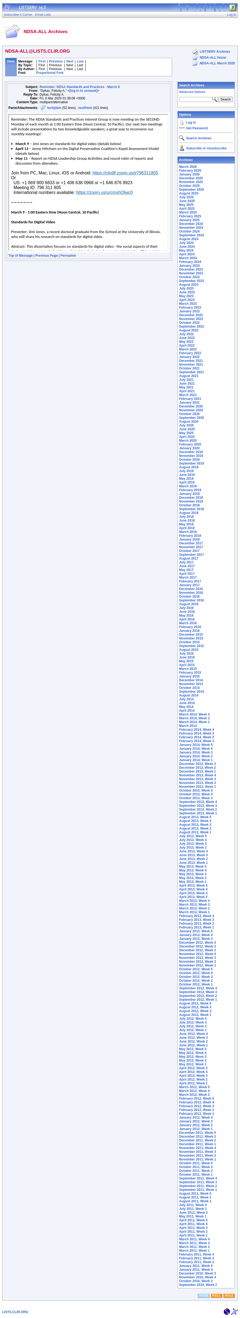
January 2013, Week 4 (196, 935)
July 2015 (186, 653)
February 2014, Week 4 (196, 730)
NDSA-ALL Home (213, 57)
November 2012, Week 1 (197, 965)
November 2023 (191, 273)
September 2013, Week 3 (198, 806)
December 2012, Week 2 (197, 950)
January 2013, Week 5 (196, 931)
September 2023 (191, 281)
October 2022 (189, 323)
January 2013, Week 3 (196, 939)
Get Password (197, 128)
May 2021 (186, 387)
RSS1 (216, 1296)
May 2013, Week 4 (192, 870)
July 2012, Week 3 (193, 1022)
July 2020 (186, 425)
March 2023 (188, 304)
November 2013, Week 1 (197, 787)
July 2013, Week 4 (193, 840)
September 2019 (191, 463)
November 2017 (191, 547)
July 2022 (186, 334)
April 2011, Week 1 (193, 1235)
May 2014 (186, 707)
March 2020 (188, 441)
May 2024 (186, 250)
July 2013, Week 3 (193, 844)
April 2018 (186, 528)
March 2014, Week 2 (194, 718)
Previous (56, 61)
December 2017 (191, 543)
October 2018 (189, 505)
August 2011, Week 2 (195, 1197)
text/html (85, 108)
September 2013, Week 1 (198, 813)
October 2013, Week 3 (196, 798)
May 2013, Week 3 (192, 874)
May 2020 (186, 433)
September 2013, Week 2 (198, 809)
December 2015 (191, 634)
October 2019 (189, 460)
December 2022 (191, 315)
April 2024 (186, 254)
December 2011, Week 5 (197, 1133)
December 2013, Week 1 (197, 771)
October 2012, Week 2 (196, 981)
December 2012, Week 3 (197, 946)
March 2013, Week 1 (194, 912)
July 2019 (186, 471)
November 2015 (191, 638)
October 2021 (189, 368)
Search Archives (192, 85)
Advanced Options (192, 91)
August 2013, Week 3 (195, 825)
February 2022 (190, 353)
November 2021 (191, 364)
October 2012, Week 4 (196, 973)
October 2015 (189, 642)
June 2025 (187, 201)
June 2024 (187, 247)
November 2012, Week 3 (197, 958)
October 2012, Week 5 (196, 969)
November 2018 (191, 501)
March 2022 (188, 349)
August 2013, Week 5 (195, 817)
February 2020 (190, 444)
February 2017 (190, 581)
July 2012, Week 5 (193, 1019)
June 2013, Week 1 (193, 863)
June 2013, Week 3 (193, 855)
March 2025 (188, 212)
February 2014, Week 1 (196, 741)
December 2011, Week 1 (197, 1144)
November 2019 (191, 456)
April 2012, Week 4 (193, 1072)
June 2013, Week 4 (193, 851)
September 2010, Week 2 (198, 1285)
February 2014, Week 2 (196, 737)
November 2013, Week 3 (197, 779)
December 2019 (191, 452)
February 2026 (190, 170)
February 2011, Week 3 (196, 1258)
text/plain (54, 108)
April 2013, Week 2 (193, 897)
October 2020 (189, 414)
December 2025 (191, 178)
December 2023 (191, 269)
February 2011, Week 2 (196, 1262)
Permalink (68, 256)
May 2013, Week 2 (192, 878)
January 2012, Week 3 (196, 1121)
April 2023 (186, 300)
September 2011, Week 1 (198, 1190)
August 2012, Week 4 (195, 1007)
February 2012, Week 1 (196, 1114)
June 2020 (187, 429)
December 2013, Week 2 (197, 768)
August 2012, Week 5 (195, 1003)
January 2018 (189, 539)
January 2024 (189, 266)
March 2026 (188, 167)
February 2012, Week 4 (196, 1102)
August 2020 (188, 421)
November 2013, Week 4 (197, 775)
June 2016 (187, 612)
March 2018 (188, 532)
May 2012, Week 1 (192, 1064)
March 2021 (188, 395)
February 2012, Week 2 (196, 1110)
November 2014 (191, 684)
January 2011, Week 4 (196, 1270)
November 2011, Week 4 (197, 1148)
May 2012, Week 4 (192, 1053)
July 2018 (186, 517)
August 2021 (188, 376)
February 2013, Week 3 (196, 920)
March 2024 (188, 258)
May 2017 (186, 570)
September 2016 (191, 600)
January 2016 (189, 631)
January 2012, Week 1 (196, 1129)
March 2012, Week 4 (194, 1091)
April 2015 (186, 665)
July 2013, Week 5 (193, 836)
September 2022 (191, 326)
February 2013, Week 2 (196, 923)
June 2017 (187, 566)
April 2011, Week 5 (193, 1220)
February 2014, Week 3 (196, 733)
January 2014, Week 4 (196, 749)
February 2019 (190, 490)
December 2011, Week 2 (197, 1140)
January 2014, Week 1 (196, 760)
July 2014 (186, 699)
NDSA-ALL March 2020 (217, 63)
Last (80, 61)
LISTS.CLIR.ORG (15, 1312)
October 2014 (189, 688)
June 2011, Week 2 (193, 1213)
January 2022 (189, 357)
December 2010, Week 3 (197, 1273)
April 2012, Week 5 (193, 1068)
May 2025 (186, 205)
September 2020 (191, 418)
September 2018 (191, 509)
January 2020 (189, 448)
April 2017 (186, 574)
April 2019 (186, 482)
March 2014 (188, 726)
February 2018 (190, 536)
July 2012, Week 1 (193, 1030)
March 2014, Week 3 (194, 714)
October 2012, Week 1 (196, 984)
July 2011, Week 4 (193, 1205)
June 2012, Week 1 (193, 1045)
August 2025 (188, 193)
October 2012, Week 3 (196, 977)
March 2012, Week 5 (194, 1087)
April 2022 (186, 345)
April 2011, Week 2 (193, 1232)
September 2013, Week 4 (198, 802)
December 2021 (191, 361)
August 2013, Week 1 (195, 832)
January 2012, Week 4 (196, 1117)
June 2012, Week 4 (193, 1034)
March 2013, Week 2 (194, 908)
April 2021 (186, 391)
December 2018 (191, 498)
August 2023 (188, 285)
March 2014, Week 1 (194, 722)
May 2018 (186, 524)
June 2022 (187, 338)
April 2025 (186, 209)
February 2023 (190, 307)
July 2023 (186, 288)
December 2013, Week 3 (197, 764)
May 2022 (186, 342)
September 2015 (191, 646)
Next (69, 61)
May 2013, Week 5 (192, 866)
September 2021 (191, 372)
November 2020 (191, 410)
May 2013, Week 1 (192, 882)
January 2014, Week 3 (196, 752)
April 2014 (186, 711)
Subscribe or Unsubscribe (206, 148)
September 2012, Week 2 (198, 996)
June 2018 (187, 520)
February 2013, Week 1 (196, 927)
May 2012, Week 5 (192, 1049)
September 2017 (191, 555)
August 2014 (188, 695)
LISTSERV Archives (215, 52)
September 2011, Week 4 (198, 1178)
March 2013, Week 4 (194, 901)
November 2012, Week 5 (197, 954)
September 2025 (191, 190)
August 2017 (188, 558)
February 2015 (190, 672)
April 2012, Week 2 (193, 1079)
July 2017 (186, 562)
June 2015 (187, 657)
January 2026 (189, 174)
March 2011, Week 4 (194, 1239)
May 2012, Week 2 (192, 1060)
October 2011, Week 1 (196, 1174)
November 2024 (191, 228)
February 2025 (190, 216)
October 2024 (189, 231)
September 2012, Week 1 (198, 1000)
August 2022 (188, 330)
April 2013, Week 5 (193, 885)
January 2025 (189, 220)
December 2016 (191, 589)
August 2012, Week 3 (195, 1011)
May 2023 (186, 296)
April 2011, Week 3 (193, 1228)
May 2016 (186, 615)
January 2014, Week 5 (196, 745)
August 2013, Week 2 (195, 828)
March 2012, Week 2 (194, 1095)
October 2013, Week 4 (196, 794)
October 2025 (189, 186)
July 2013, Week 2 (193, 847)
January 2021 (189, 402)
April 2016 (186, 619)
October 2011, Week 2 (196, 1171)
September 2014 (191, 691)
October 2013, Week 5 (196, 790)
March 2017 (188, 577)
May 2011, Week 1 (192, 1216)
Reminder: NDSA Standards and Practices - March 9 (80, 87)
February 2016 (190, 627)
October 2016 (189, 596)
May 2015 (186, 661)
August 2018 (188, 513)
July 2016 (186, 608)
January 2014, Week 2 (196, 756)
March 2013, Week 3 (194, 904)
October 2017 (189, 551)
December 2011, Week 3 (197, 1136)
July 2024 (186, 243)
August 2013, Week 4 (195, 821)
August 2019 (188, 467)
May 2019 (186, 479)
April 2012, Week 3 (193, 1076)
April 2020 (186, 437)
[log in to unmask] (83, 91)
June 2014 (187, 703)
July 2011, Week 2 (193, 1209)
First (42, 61)
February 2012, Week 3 (196, 1106)
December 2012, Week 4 (197, 942)
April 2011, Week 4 (193, 1224)
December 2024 (191, 224)
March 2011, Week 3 (194, 1243)
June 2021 (187, 383)
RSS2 (229, 1296)
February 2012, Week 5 (196, 1098)
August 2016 (188, 604)
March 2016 (188, 623)
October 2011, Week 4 (196, 1163)
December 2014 (191, 680)
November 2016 (191, 593)
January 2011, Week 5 (196, 1266)
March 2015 (188, 669)
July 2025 (186, 197)
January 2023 (189, 311)
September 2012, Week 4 (198, 988)
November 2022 (191, 319)
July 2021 (186, 380)
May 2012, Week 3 (192, 1057)
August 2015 (188, 650)
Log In (191, 122)
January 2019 (189, 494)
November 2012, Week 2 (197, 962)
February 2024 (190, 262)
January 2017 (189, 585)
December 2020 (191, 406)
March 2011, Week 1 (194, 1251)
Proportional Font (50, 73)
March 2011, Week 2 (194, 1247)
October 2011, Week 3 (196, 1167)
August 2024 (188, 239)
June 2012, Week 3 (193, 1038)
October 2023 (189, 277)
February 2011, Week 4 (196, 1254)
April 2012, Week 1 (193, 1083)
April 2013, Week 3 (193, 893)
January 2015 (189, 676)
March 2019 (188, 486)
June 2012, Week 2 (193, 1041)
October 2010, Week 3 (196, 1281)
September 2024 (191, 235)
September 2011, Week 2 (198, 1186)
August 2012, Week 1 (195, 1015)
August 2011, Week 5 (195, 1193)
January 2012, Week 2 (196, 1125)
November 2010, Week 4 (197, 1277)
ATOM (203, 1296)
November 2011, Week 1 (197, 1159)
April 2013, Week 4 (193, 889)
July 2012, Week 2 (193, 1026)
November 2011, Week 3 (197, 1152)
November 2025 (191, 182)
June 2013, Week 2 (193, 859)
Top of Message (20, 256)
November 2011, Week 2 (197, 1155)
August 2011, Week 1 (195, 1201)
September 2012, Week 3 (198, 992)
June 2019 (187, 475)
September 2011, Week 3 (198, 1182)
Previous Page (46, 256)
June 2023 (187, 292)
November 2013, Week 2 (197, 783)
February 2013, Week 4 (196, 916)
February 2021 (190, 399)
